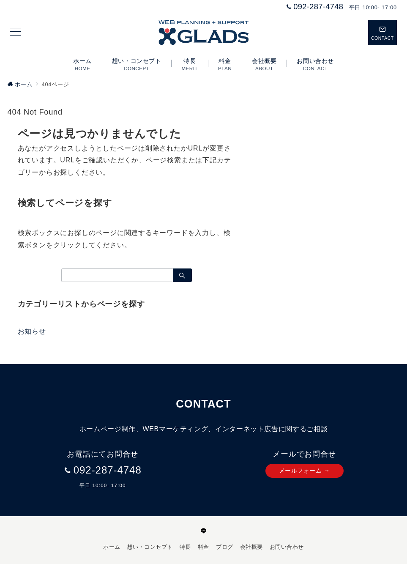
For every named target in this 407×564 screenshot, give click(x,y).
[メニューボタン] (15, 32)
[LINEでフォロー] (204, 531)
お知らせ (32, 331)
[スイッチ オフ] (382, 33)
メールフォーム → (304, 470)
